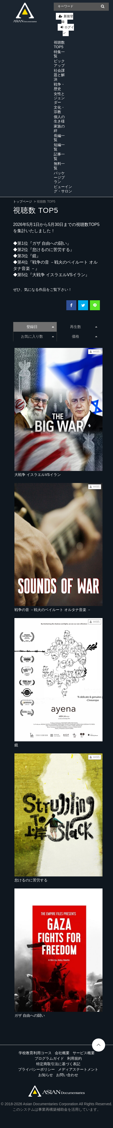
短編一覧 (59, 147)
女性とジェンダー (59, 98)
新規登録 (67, 19)
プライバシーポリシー (36, 1069)
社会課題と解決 (59, 74)
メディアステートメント (78, 1069)
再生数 (83, 327)
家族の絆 (59, 128)
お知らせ (45, 1075)
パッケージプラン (59, 177)
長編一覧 (59, 138)
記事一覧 (59, 156)
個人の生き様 (59, 119)
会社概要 (62, 1053)
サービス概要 (84, 1053)
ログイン (68, 30)
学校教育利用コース (35, 1053)
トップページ (22, 201)
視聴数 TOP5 (59, 44)
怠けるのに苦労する (30, 880)
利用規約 (74, 1058)
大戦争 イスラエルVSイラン (37, 475)
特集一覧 (59, 54)
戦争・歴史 (59, 86)
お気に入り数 (37, 336)
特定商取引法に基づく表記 (58, 1064)
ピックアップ (59, 63)
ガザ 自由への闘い (29, 1015)
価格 (84, 336)
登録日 (40, 327)
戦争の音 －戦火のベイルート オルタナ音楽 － (52, 610)
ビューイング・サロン (63, 189)
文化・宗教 (59, 109)
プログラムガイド (49, 1058)
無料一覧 (59, 166)
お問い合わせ (67, 1075)
